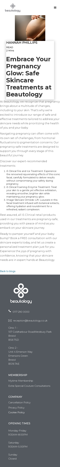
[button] (55, 7)
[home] (12, 8)
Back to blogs (7, 271)
